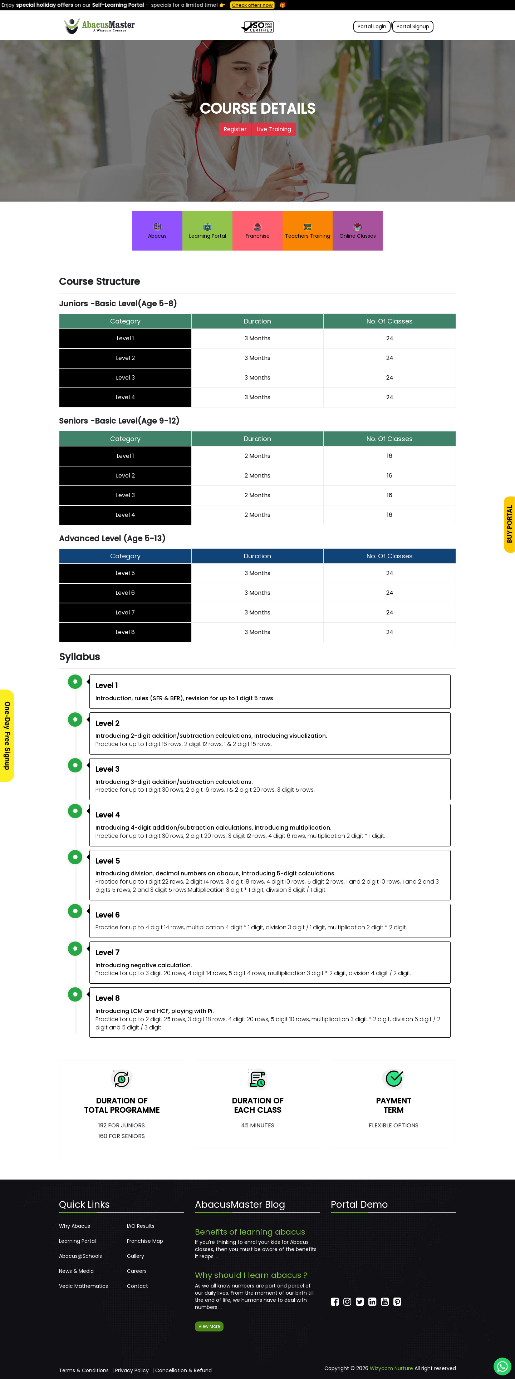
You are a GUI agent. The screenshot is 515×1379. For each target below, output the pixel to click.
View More (209, 1326)
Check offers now (258, 5)
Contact (137, 1286)
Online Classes (357, 231)
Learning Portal (207, 231)
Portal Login (372, 26)
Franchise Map (145, 1241)
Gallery (135, 1256)
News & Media (76, 1271)
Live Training (274, 129)
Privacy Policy (132, 1370)
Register (235, 129)
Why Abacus (74, 1226)
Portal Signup (413, 26)
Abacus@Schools (80, 1256)
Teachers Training (307, 231)
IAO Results (140, 1226)
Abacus (157, 231)
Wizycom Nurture (391, 1368)
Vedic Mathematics (83, 1286)
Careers (137, 1271)
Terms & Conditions (84, 1370)
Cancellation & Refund (183, 1370)
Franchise (258, 231)
